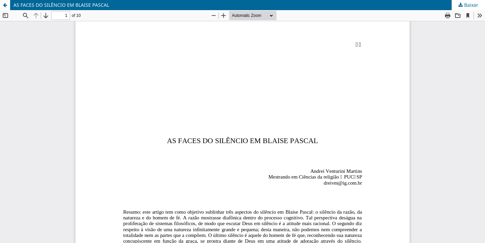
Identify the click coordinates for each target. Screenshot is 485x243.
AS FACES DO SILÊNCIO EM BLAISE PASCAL (61, 5)
